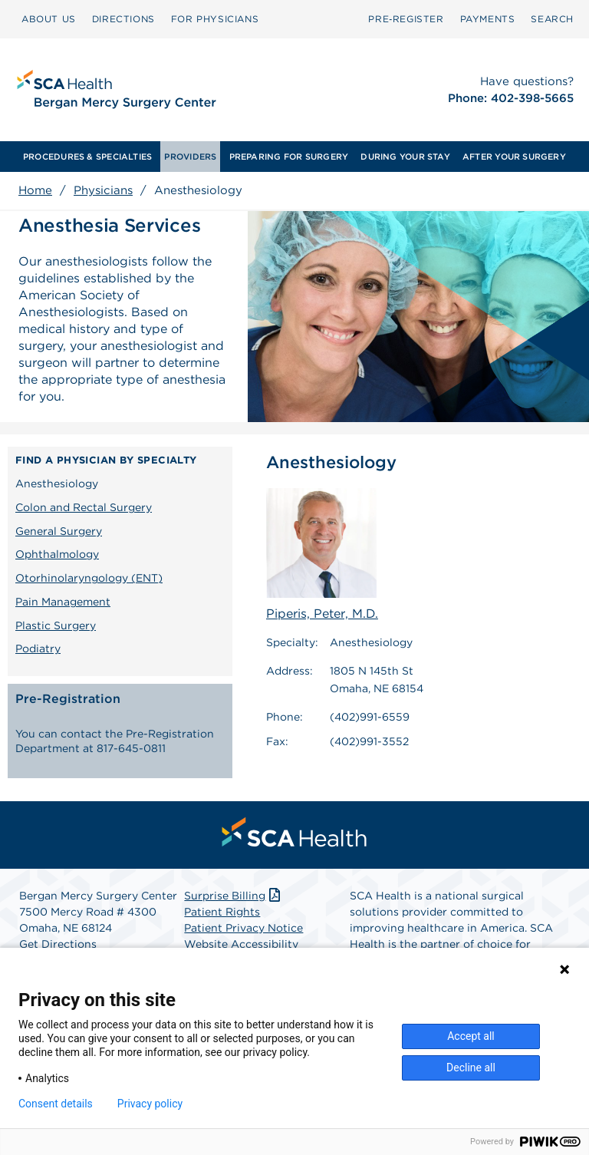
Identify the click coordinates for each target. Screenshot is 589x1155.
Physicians (103, 190)
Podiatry (38, 648)
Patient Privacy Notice (243, 932)
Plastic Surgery (55, 625)
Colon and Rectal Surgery (83, 507)
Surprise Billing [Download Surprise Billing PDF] (233, 899)
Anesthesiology (56, 483)
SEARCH (552, 19)
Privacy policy (150, 1103)
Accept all (471, 1036)
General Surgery (58, 531)
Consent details (55, 1103)
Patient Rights (222, 915)
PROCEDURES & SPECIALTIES (87, 156)
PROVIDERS (190, 156)
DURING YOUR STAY (405, 156)
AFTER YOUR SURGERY (514, 156)
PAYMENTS (487, 19)
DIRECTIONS (123, 19)
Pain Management (62, 602)
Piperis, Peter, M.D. (322, 554)
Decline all (470, 1067)
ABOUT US (48, 19)
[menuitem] (48, 19)
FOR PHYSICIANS (214, 19)
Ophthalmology (57, 554)
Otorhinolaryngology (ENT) (89, 578)
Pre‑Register (405, 19)
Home (35, 190)
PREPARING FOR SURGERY (289, 156)
